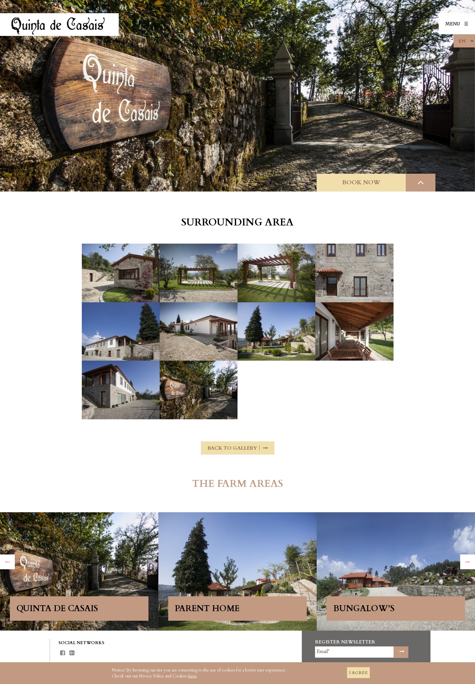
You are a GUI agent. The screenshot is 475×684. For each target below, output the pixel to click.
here (192, 676)
